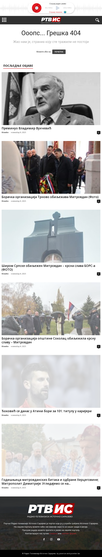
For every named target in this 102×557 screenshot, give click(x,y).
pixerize (63, 553)
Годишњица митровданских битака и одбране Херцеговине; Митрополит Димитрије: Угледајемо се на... (50, 482)
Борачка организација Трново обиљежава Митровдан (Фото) (50, 197)
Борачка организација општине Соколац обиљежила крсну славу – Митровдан (49, 340)
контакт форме (69, 533)
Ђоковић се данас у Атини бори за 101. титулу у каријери (47, 411)
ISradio (5, 132)
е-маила (53, 533)
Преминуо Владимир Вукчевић (26, 128)
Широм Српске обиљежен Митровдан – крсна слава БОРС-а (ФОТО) (48, 268)
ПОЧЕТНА (59, 52)
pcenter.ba (75, 553)
